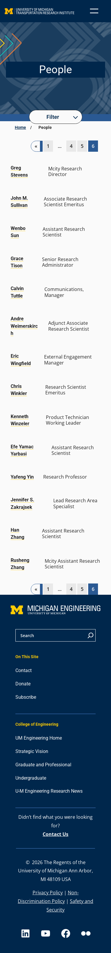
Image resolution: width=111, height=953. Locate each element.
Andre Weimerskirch (24, 326)
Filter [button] (52, 117)
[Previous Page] (37, 146)
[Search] (90, 635)
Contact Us (55, 834)
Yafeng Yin (22, 477)
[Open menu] (94, 11)
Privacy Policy (48, 892)
